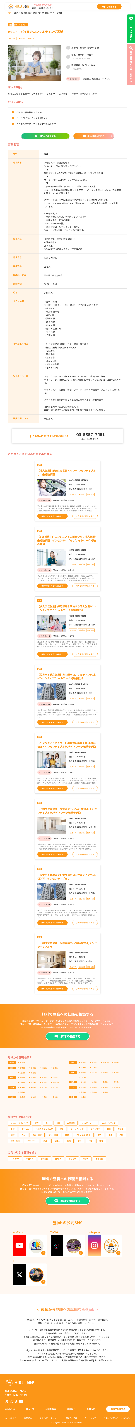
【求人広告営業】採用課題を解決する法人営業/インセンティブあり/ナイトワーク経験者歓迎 (66, 608)
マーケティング (77, 1129)
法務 (110, 1135)
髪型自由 (99, 1158)
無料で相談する (118, 1409)
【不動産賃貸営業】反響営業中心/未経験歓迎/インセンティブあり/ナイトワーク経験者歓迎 (67, 810)
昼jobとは (10, 1409)
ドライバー (31, 1141)
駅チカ (86, 1158)
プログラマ (95, 1129)
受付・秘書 (53, 1135)
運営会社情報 (71, 1418)
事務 (13, 1135)
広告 (100, 1135)
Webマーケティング (19, 1123)
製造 (109, 1129)
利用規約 (28, 1418)
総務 (69, 1141)
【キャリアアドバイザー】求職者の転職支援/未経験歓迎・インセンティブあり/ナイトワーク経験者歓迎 (66, 744)
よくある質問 (10, 1418)
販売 (36, 1123)
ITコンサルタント (83, 1135)
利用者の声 (50, 1409)
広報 (121, 1135)
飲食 (101, 1141)
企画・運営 (37, 1135)
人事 (58, 1123)
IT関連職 (71, 1123)
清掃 (62, 1129)
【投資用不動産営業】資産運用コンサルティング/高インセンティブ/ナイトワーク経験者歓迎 (66, 676)
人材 (23, 1135)
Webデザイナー (88, 1123)
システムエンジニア (44, 1129)
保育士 (57, 1141)
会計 (47, 1123)
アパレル (25, 1129)
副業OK (58, 1158)
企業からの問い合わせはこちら (117, 1418)
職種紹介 (71, 1409)
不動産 (120, 1129)
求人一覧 (30, 1409)
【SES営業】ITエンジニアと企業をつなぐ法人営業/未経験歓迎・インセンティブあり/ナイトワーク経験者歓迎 (66, 540)
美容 (79, 1141)
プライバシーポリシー (49, 1418)
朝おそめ (72, 1158)
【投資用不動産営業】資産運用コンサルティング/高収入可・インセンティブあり (66, 876)
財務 (13, 1129)
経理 (45, 1141)
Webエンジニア (108, 1123)
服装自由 (44, 1158)
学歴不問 (29, 1158)
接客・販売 (15, 1141)
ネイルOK (15, 1158)
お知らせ (91, 1409)
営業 (67, 1135)
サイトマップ (90, 1418)
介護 (90, 1141)
